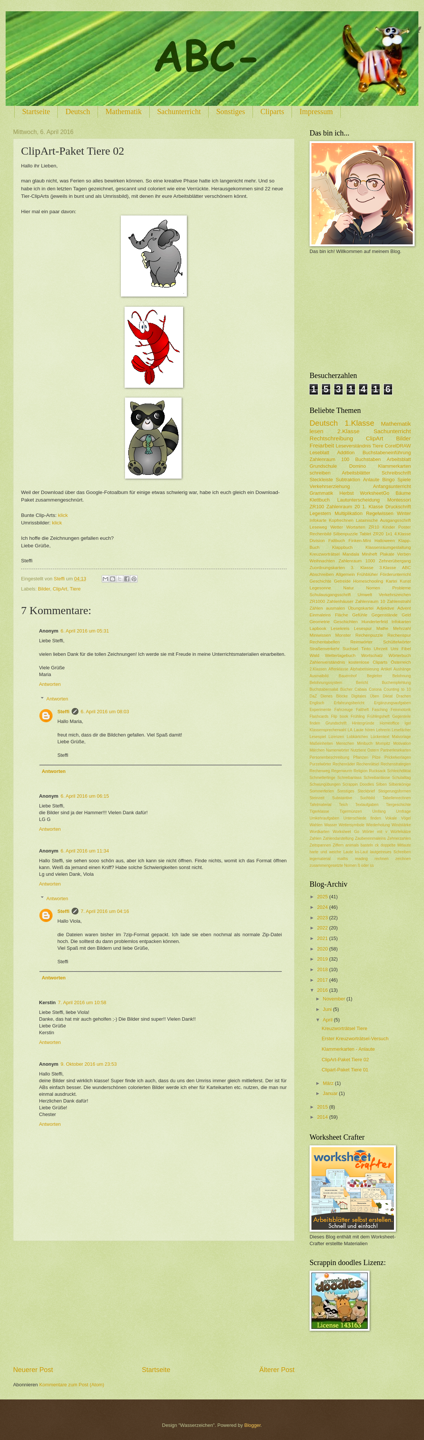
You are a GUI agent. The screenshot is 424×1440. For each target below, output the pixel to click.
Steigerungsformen (394, 791)
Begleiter (374, 676)
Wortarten (355, 527)
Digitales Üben (365, 696)
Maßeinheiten (321, 743)
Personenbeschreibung (329, 757)
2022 (323, 928)
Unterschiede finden (362, 818)
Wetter (336, 527)
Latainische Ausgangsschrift (383, 520)
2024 (323, 907)
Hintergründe (363, 723)
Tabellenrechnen (396, 798)
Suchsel (350, 648)
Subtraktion (348, 479)
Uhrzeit (381, 648)
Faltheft (362, 710)
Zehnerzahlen (399, 838)
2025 (323, 896)
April (328, 1020)
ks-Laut (361, 852)
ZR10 (373, 527)
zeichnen (403, 859)
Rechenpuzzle (369, 635)
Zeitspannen (320, 845)
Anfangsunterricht (392, 486)
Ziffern (338, 845)
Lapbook (318, 628)
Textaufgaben (367, 805)
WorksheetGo (374, 493)
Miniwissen (320, 635)
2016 (323, 990)
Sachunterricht (179, 111)
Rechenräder (344, 764)
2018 (323, 969)
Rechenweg (320, 771)
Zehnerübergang (395, 561)
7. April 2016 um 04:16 (105, 911)
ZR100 (317, 506)
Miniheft (369, 554)
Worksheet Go (345, 832)
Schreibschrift (396, 473)
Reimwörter (361, 642)
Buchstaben (368, 459)
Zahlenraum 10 (370, 601)
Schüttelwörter (397, 642)
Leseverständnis (353, 446)
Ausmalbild (319, 676)
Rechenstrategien (395, 764)
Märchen (317, 750)
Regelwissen (379, 513)
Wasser (330, 825)
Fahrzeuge (343, 710)
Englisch (317, 703)
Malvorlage (401, 737)
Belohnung (401, 676)
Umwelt (365, 594)
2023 (323, 917)
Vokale (391, 818)
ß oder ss (366, 865)
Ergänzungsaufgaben (392, 703)
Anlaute (371, 479)
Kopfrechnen (341, 520)
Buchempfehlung (396, 683)
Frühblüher (367, 574)
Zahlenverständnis (327, 662)
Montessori (399, 500)
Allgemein (345, 574)
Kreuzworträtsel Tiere (344, 1028)
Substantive (342, 798)
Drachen (403, 696)
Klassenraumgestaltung (388, 547)
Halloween (384, 540)
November (334, 999)
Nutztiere (358, 750)
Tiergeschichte (398, 805)
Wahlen (316, 825)
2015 (323, 1107)
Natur (348, 588)
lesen (316, 431)
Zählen (316, 608)
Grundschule (323, 466)
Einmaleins (320, 615)
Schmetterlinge (322, 778)
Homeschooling (368, 581)
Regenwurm (341, 771)
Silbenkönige (400, 784)
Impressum (316, 111)
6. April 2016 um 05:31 (85, 631)
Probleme (401, 588)
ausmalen (335, 608)
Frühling (358, 716)
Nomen (373, 588)
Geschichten (346, 621)
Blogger (252, 1425)
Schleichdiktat (399, 771)
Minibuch (364, 743)
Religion (360, 771)
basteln (367, 845)
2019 (323, 959)
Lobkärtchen (357, 737)
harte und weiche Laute (331, 852)
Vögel (406, 818)
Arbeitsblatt (399, 459)
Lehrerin (383, 730)
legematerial (320, 859)
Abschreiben (322, 574)
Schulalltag (401, 778)
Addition (346, 452)
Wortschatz (372, 655)
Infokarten (401, 621)
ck (377, 845)
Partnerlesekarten (395, 750)
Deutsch (77, 111)
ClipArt (60, 589)
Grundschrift (336, 723)
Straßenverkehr (325, 648)
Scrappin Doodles (358, 784)
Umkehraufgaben (324, 818)
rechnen (381, 859)
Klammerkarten (394, 466)
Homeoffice (389, 723)
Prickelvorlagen (398, 757)
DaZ (313, 696)
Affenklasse (338, 669)
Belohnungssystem (326, 683)
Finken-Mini (360, 540)
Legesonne (320, 588)
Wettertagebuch (340, 655)
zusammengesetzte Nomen (333, 865)
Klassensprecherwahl (328, 730)
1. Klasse (372, 506)
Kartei (391, 581)
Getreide (342, 581)
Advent (404, 608)
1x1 (388, 534)
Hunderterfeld (374, 621)
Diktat (387, 696)
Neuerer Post (33, 1370)
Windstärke (401, 825)
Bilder (44, 589)
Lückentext (380, 737)
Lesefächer (401, 730)
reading (361, 859)
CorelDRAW (398, 446)
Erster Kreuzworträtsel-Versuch (355, 1038)
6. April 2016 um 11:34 (85, 851)
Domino (357, 466)
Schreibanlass (349, 778)
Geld (406, 615)
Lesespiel (318, 737)
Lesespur (363, 628)
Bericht (362, 683)
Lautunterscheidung (358, 500)
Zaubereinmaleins (370, 838)
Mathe (382, 628)
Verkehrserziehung (330, 486)
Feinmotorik (401, 710)
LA (350, 730)
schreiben (320, 473)
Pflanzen (360, 757)
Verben (404, 554)
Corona (375, 689)
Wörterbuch (399, 655)
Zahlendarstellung (338, 838)
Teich (343, 805)
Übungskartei (360, 608)
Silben (381, 784)
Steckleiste (321, 479)
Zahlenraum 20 (343, 506)
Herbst (347, 493)
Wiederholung (378, 825)
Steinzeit (317, 798)
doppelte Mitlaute (395, 845)
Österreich (401, 662)
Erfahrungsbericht (349, 703)
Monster (343, 635)
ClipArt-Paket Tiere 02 (345, 1059)
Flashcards (319, 716)
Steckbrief (366, 791)
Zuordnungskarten (327, 567)
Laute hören (364, 730)
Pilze (376, 757)
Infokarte (318, 520)
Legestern (320, 513)
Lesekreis (340, 628)
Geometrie (320, 621)
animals (352, 845)
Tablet (365, 534)
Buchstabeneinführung (386, 452)
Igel (407, 723)
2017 (323, 980)
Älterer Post (277, 1370)
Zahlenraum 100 (329, 459)
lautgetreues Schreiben (390, 852)
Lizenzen (336, 737)
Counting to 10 (397, 689)
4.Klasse (402, 534)
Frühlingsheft (378, 716)
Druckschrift (398, 506)
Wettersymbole (351, 825)
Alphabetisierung (364, 669)
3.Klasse (387, 567)
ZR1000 (317, 601)
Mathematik (123, 111)
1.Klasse (359, 423)
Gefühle (359, 615)
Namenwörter (337, 750)
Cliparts (272, 111)
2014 (323, 1117)
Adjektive (385, 608)
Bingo (388, 479)
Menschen (345, 743)
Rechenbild (320, 534)
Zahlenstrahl (399, 601)
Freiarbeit (322, 445)
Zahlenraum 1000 (356, 561)
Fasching (380, 710)
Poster (404, 527)
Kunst (405, 581)
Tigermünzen (351, 811)
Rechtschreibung (331, 438)
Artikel (386, 669)
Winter (404, 513)
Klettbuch (320, 500)
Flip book (339, 716)
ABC (406, 567)
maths (342, 859)
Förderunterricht (395, 574)
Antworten (50, 684)
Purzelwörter (320, 764)
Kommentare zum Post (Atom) (71, 1384)
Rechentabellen (325, 642)
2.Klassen (318, 669)
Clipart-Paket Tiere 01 (345, 1069)
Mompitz (383, 743)
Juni (328, 1009)
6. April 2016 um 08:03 (105, 711)
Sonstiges (230, 111)
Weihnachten (322, 561)
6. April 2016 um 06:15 (85, 796)
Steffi (63, 711)
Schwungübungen (325, 784)
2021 (323, 938)
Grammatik (321, 493)
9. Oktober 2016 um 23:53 (89, 1064)
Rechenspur (399, 635)
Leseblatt (319, 452)
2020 (323, 949)
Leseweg (318, 527)
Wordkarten (319, 832)
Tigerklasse (319, 811)
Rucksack (377, 771)
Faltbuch (336, 540)
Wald (314, 655)
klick (63, 515)
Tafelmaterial (320, 805)
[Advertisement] (154, 1303)
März (329, 1083)
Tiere (75, 589)
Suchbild (367, 798)
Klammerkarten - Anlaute (348, 1049)
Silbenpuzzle (345, 534)
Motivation (402, 743)
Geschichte (320, 581)
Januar (331, 1093)
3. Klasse (362, 567)
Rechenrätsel (367, 764)
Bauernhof (348, 676)
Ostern (373, 750)
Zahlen (315, 838)
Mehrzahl (402, 628)
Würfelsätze (401, 832)
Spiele (404, 479)
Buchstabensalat (324, 689)
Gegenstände (384, 615)
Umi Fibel (401, 648)
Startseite (36, 111)
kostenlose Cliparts (368, 662)
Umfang (379, 811)
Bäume (403, 493)
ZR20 (378, 534)
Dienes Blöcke (334, 696)
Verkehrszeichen (395, 594)
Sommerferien (322, 791)
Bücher (346, 689)
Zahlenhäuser (340, 601)
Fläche (341, 615)
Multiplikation (348, 513)
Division (317, 540)
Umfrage (403, 811)
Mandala (351, 554)
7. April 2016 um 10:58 (82, 1002)
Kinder (388, 527)
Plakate (387, 554)
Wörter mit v (374, 832)
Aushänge (402, 669)
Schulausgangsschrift (330, 594)
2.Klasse (348, 431)
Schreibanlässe (377, 778)
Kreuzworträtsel (325, 554)
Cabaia (361, 689)
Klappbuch (342, 547)
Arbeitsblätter (356, 473)
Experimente (320, 710)
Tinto (366, 648)
